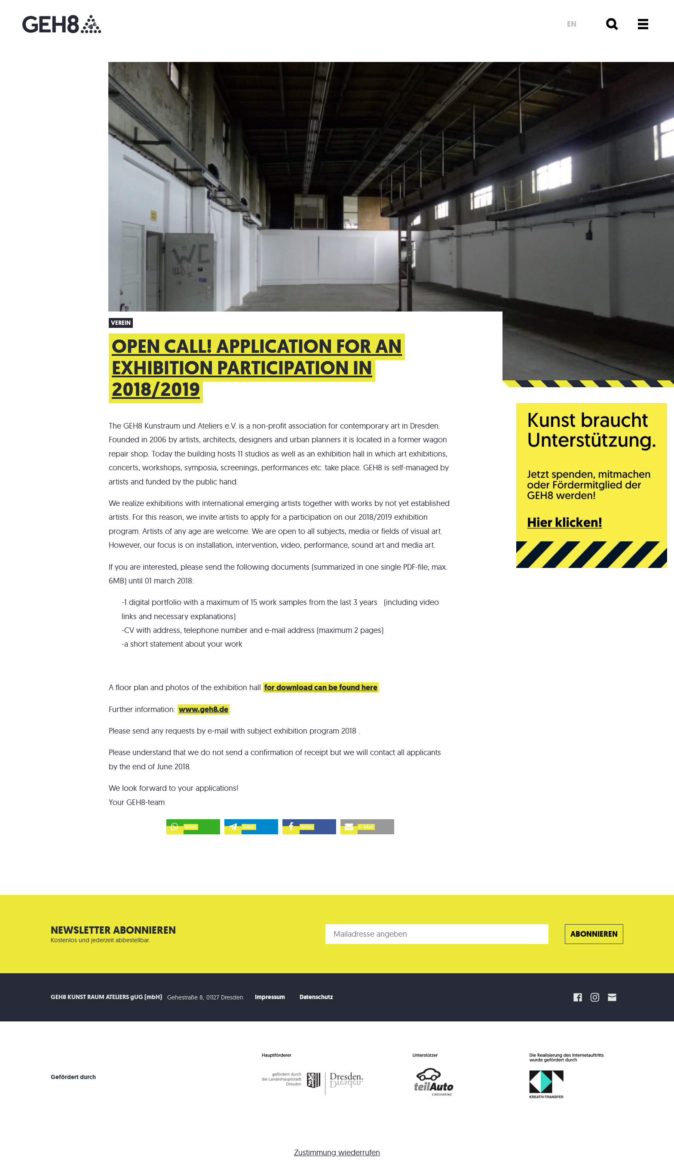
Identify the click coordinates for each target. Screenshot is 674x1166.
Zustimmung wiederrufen (337, 1152)
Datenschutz (316, 997)
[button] (193, 826)
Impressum (270, 997)
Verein (121, 323)
